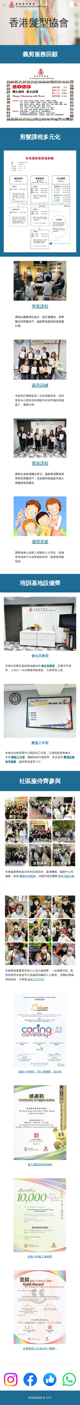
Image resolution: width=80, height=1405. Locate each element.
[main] (40, 22)
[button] (4, 5)
